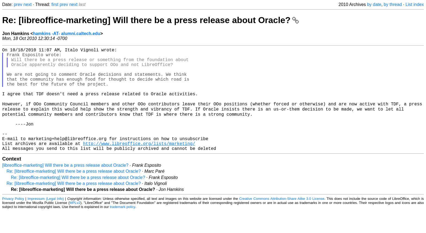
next (27, 4)
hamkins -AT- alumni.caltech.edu (66, 33)
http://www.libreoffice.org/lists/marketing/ (139, 164)
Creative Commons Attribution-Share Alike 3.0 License (281, 221)
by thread (393, 4)
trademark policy (122, 229)
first (54, 4)
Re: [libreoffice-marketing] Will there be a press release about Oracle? (150, 20)
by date (374, 4)
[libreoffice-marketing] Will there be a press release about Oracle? (65, 187)
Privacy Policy (13, 221)
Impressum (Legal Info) (45, 221)
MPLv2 (75, 225)
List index (414, 4)
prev (18, 4)
